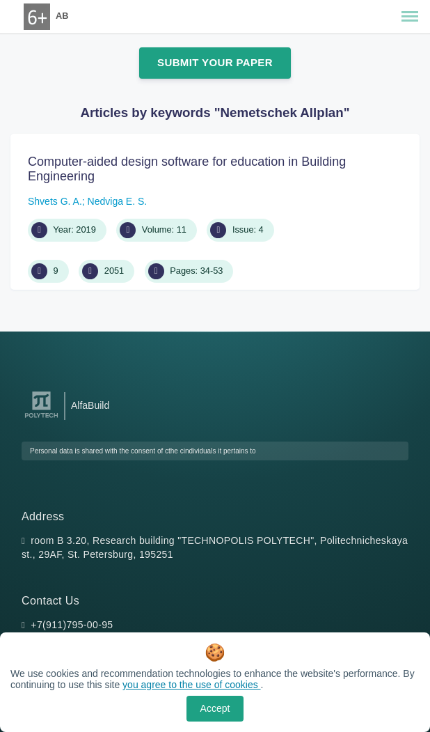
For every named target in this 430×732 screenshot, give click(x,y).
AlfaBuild (90, 405)
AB (62, 15)
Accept (215, 708)
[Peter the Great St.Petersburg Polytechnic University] (41, 418)
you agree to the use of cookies (191, 684)
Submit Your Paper (215, 62)
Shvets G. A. (55, 201)
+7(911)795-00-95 (72, 624)
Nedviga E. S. (118, 201)
